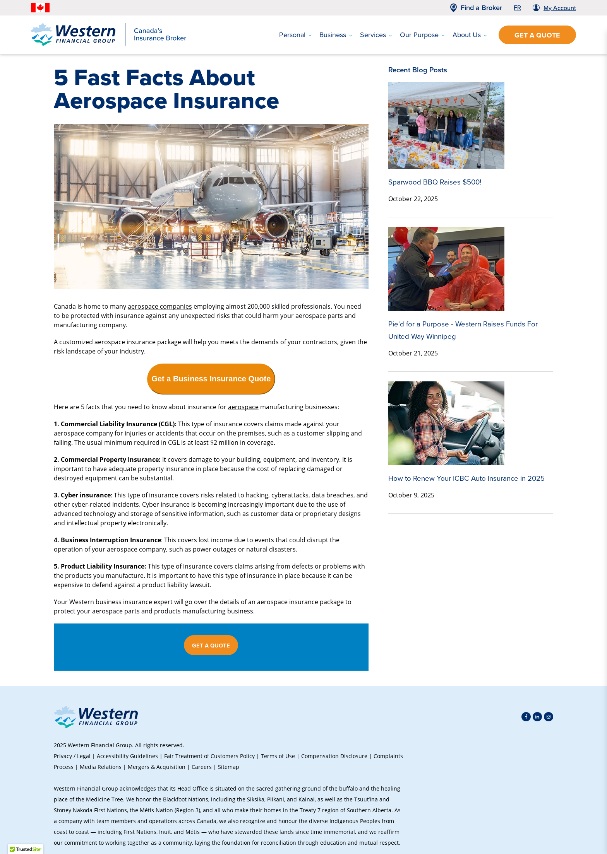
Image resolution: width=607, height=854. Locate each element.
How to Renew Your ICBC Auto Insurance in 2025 (466, 478)
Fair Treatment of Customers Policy (209, 756)
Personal (295, 35)
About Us (470, 35)
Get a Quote (537, 35)
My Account (560, 7)
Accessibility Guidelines (127, 756)
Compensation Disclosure (334, 756)
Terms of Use (278, 756)
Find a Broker (481, 8)
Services (376, 35)
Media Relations (101, 766)
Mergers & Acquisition (156, 766)
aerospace (243, 407)
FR (517, 7)
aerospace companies (160, 306)
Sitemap (228, 766)
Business (335, 35)
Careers (202, 766)
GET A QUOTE (211, 645)
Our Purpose (422, 35)
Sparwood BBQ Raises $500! (434, 182)
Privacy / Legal (72, 756)
